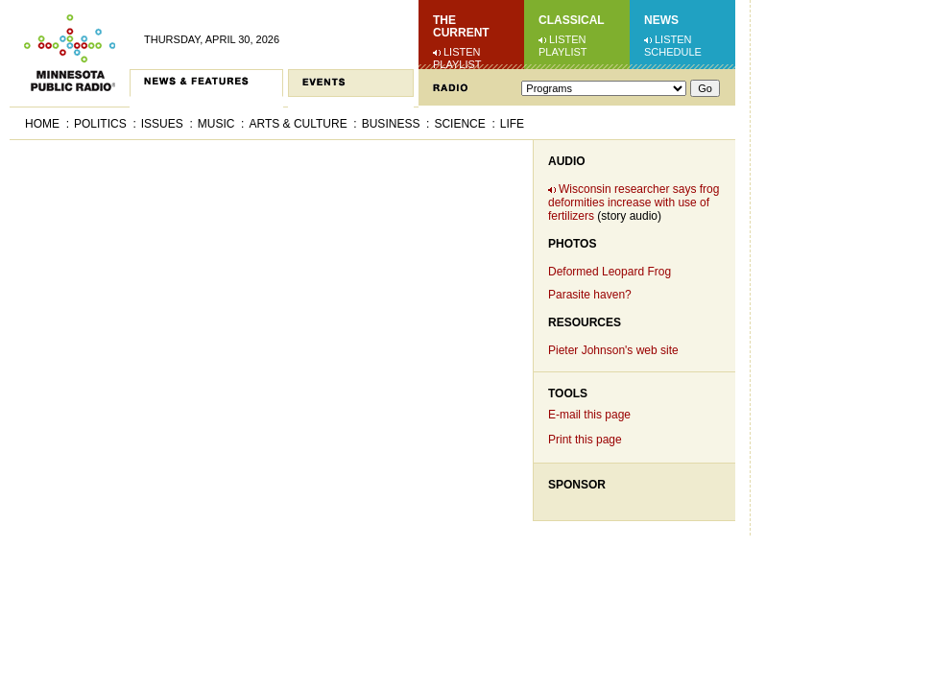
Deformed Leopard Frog (609, 271)
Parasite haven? (590, 294)
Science (459, 124)
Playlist (457, 64)
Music (216, 124)
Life (512, 124)
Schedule (673, 52)
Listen (462, 52)
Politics (100, 124)
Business (391, 124)
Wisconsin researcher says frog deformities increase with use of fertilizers (633, 202)
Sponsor (577, 484)
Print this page (585, 439)
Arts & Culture (298, 124)
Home (42, 124)
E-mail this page (589, 414)
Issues (162, 124)
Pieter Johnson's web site (613, 350)
